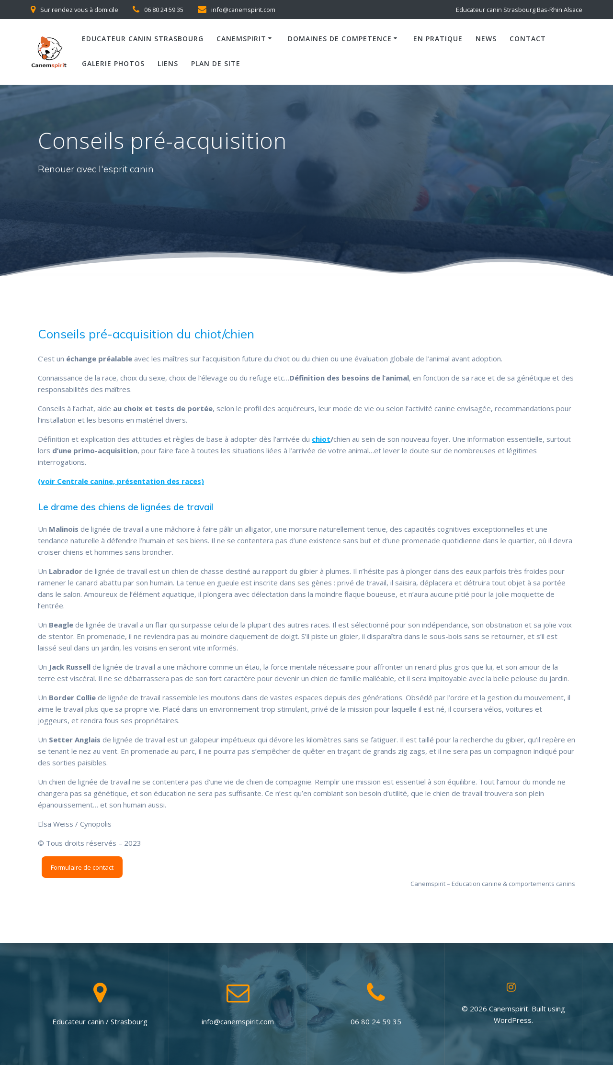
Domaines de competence (340, 38)
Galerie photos (113, 63)
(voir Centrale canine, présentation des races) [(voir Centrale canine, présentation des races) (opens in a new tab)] (121, 481)
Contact (528, 38)
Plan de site (215, 63)
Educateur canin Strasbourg (143, 38)
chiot (321, 439)
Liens (168, 63)
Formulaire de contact (82, 867)
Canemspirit (241, 38)
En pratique (438, 38)
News (486, 38)
